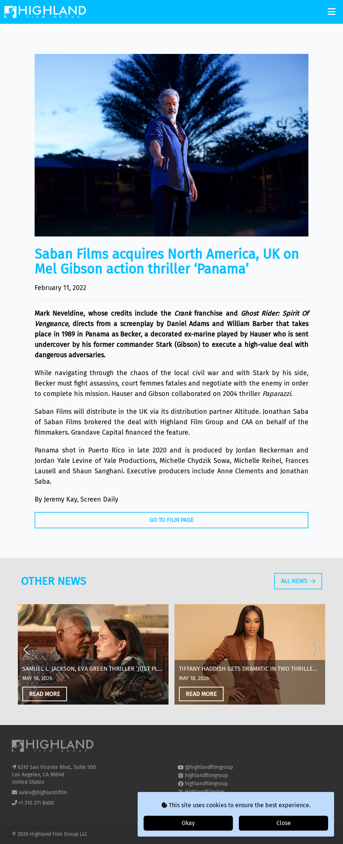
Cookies (175, 834)
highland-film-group (208, 800)
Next (316, 659)
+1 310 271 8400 (36, 803)
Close (283, 823)
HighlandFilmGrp (204, 792)
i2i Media (320, 834)
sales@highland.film (43, 792)
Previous (27, 659)
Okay (188, 823)
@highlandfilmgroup (209, 767)
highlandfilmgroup (206, 775)
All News (298, 584)
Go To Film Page (171, 520)
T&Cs (194, 834)
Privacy (152, 834)
